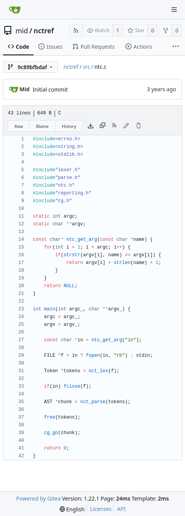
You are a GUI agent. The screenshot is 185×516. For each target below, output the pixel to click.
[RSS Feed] (75, 30)
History (69, 126)
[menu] (72, 509)
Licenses (101, 509)
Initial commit (50, 89)
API (121, 509)
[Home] (15, 10)
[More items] (176, 46)
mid (21, 30)
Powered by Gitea (38, 498)
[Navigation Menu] (174, 10)
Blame (42, 126)
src (86, 66)
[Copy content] (102, 126)
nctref (44, 30)
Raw (19, 126)
